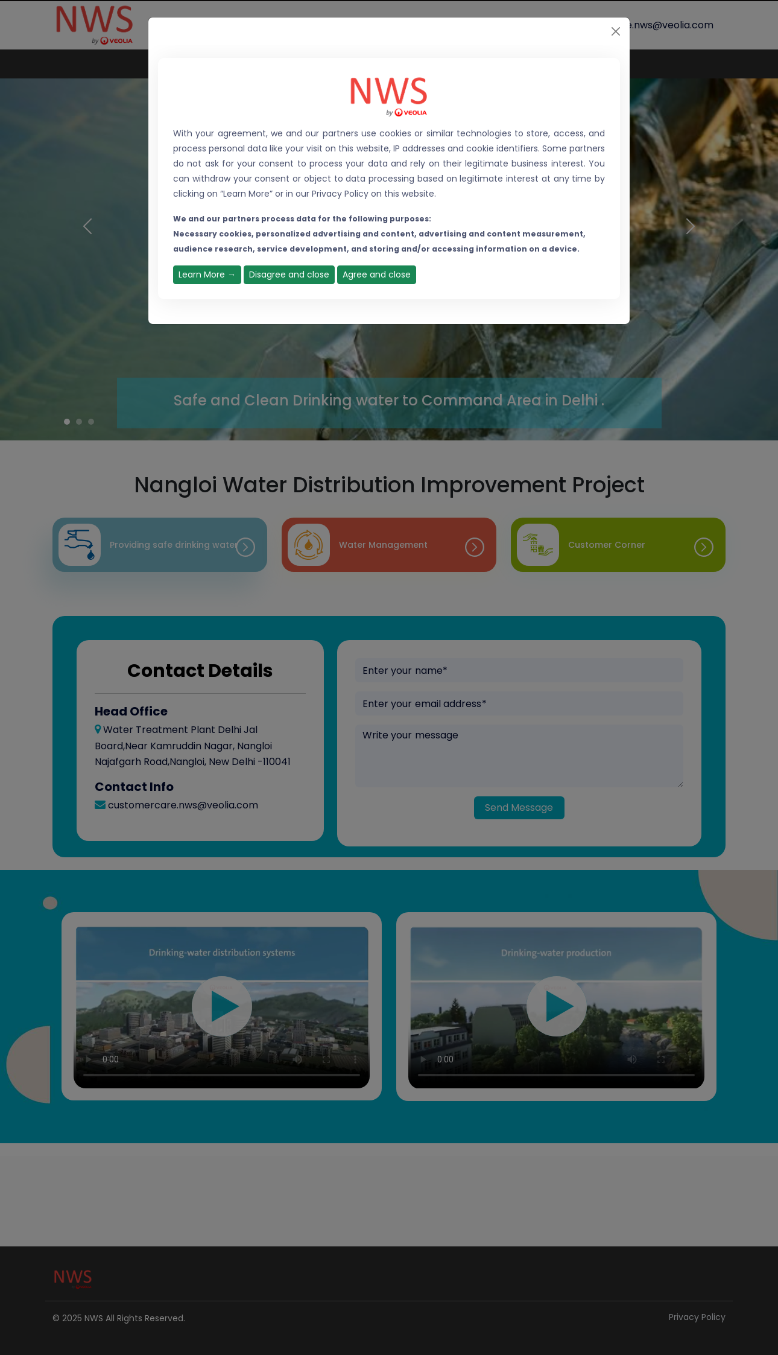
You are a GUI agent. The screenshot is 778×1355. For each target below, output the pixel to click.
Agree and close (377, 274)
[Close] (616, 31)
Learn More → (207, 274)
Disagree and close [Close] (289, 274)
